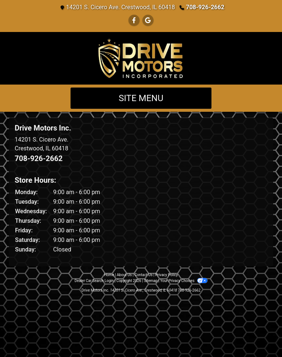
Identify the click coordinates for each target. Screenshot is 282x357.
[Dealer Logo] (141, 58)
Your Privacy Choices (183, 281)
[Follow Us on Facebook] (134, 20)
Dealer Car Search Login (94, 281)
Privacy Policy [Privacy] (166, 275)
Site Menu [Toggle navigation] (141, 98)
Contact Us (143, 275)
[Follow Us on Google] (147, 20)
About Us (124, 275)
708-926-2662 (205, 7)
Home (109, 275)
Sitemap (151, 281)
